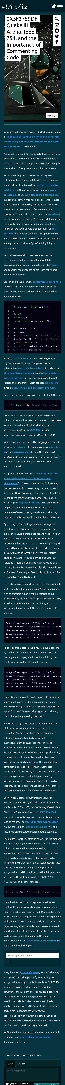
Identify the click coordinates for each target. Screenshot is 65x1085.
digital (23, 502)
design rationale (21, 451)
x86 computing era (36, 826)
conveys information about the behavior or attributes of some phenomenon (31, 478)
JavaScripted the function (42, 940)
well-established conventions (41, 194)
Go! (9, 962)
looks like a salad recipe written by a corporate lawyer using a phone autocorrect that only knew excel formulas (31, 141)
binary (21, 446)
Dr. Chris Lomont (22, 358)
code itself (54, 214)
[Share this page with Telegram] (57, 31)
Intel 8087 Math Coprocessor (41, 821)
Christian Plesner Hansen (18, 372)
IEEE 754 (35, 429)
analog (36, 502)
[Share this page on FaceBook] (57, 42)
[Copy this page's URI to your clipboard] (57, 19)
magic (55, 264)
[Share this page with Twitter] (57, 36)
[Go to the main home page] (14, 6)
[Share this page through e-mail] (57, 25)
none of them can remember (35, 1037)
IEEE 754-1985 (48, 812)
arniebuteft (51, 382)
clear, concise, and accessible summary (33, 387)
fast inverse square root (47, 281)
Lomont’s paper (30, 972)
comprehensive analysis (29, 367)
